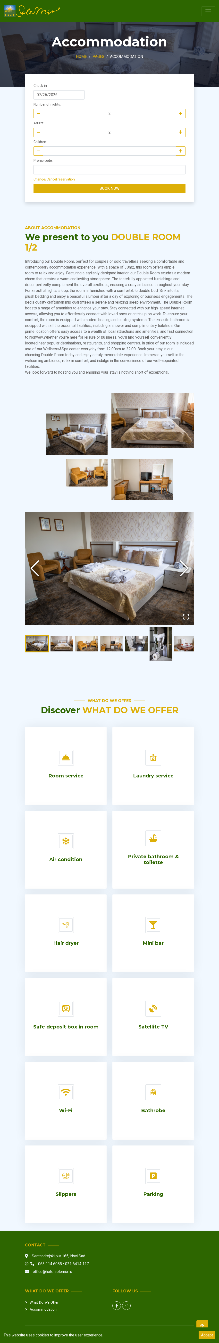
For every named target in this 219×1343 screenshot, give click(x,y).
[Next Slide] (184, 568)
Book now (109, 188)
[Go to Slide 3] (87, 643)
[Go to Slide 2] (62, 643)
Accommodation (43, 1309)
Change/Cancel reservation (54, 179)
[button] (109, 568)
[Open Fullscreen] (185, 616)
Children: (40, 141)
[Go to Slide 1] (37, 643)
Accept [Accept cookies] (207, 1335)
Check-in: (41, 85)
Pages (98, 57)
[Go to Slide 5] (136, 643)
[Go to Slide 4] (111, 643)
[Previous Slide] (34, 568)
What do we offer (44, 1302)
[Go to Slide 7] (186, 643)
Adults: (39, 123)
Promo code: (43, 160)
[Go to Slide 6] (161, 643)
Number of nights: (47, 104)
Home (81, 57)
